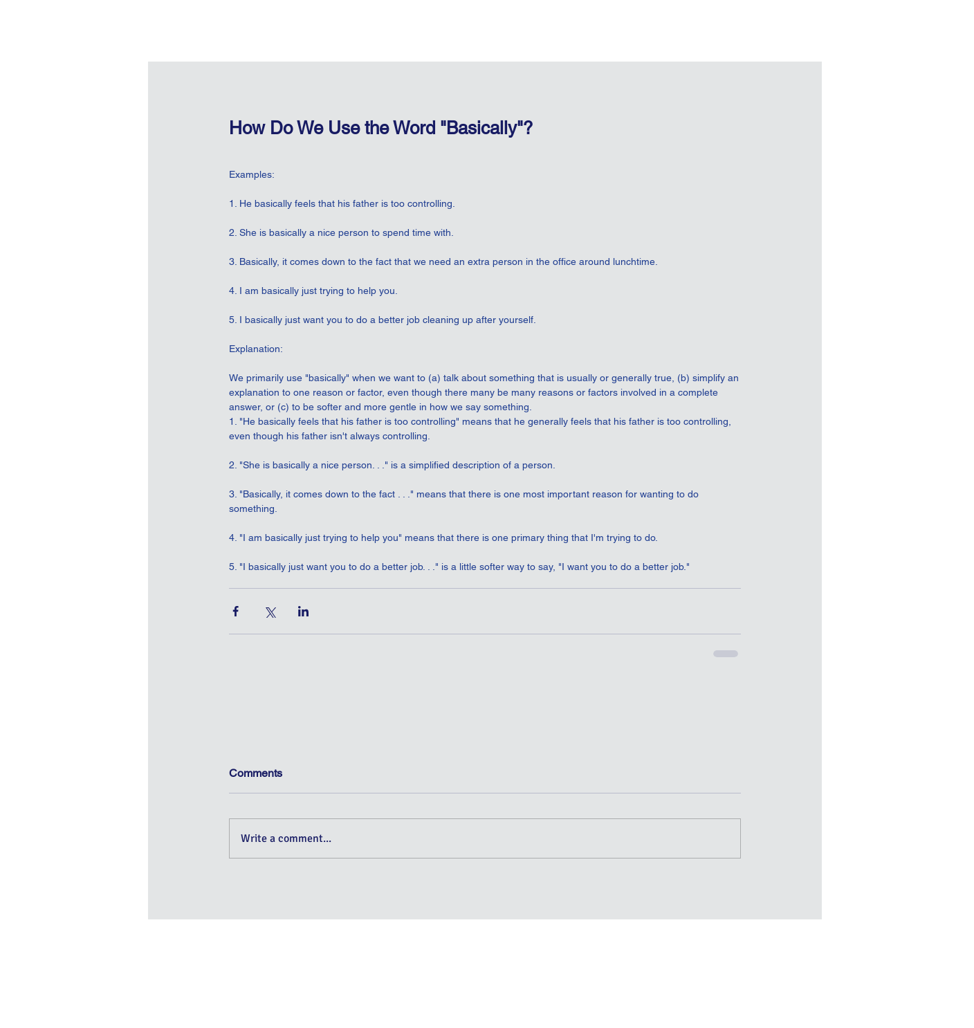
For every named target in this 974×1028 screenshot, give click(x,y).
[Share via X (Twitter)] (269, 611)
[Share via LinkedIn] (303, 611)
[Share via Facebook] (235, 611)
